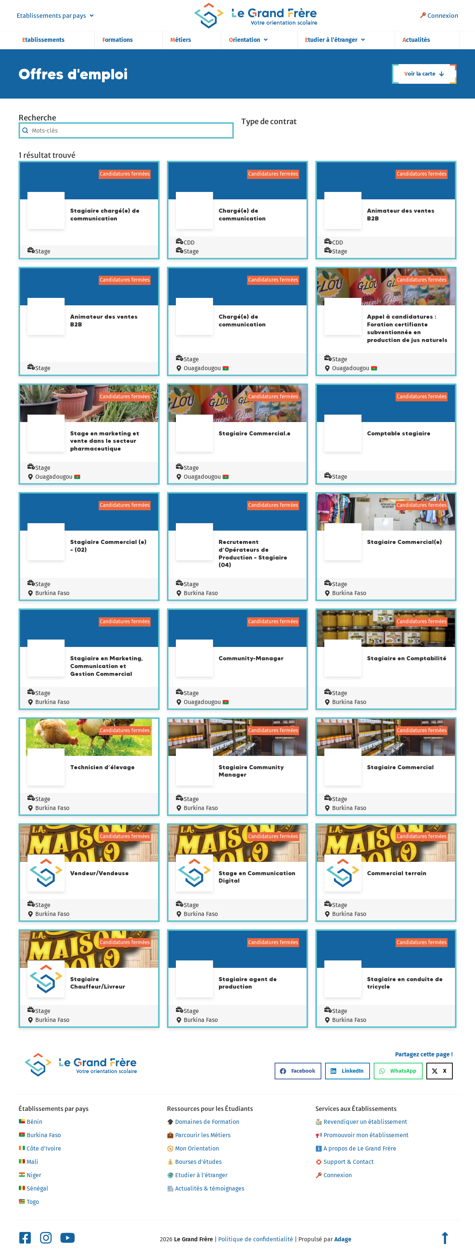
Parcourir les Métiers (198, 1135)
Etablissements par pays (55, 15)
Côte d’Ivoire (40, 1148)
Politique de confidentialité (255, 1239)
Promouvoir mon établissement (362, 1135)
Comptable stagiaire (398, 433)
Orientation (248, 40)
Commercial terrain (396, 873)
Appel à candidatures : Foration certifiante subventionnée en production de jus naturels (407, 328)
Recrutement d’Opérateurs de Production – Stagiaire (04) (253, 553)
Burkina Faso (48, 593)
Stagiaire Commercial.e (255, 433)
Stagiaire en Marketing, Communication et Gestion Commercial (106, 665)
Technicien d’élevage (102, 767)
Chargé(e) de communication (242, 214)
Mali (28, 1162)
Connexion (439, 15)
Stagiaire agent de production (248, 982)
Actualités (416, 39)
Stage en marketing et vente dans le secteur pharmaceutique (104, 440)
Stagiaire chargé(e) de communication (105, 214)
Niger (30, 1175)
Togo (29, 1202)
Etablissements (43, 39)
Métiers (180, 39)
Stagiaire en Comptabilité (406, 658)
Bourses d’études (194, 1161)
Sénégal (33, 1188)
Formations (117, 39)
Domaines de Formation (203, 1121)
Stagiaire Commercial (400, 767)
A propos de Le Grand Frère (356, 1148)
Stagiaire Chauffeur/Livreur (97, 982)
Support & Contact (345, 1161)
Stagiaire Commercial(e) (404, 541)
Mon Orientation (193, 1148)
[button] (298, 1071)
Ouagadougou (202, 368)
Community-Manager (251, 658)
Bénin (30, 1122)
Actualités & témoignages (205, 1188)
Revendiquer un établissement (361, 1121)
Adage (342, 1239)
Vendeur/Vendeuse (99, 873)
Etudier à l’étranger (335, 40)
